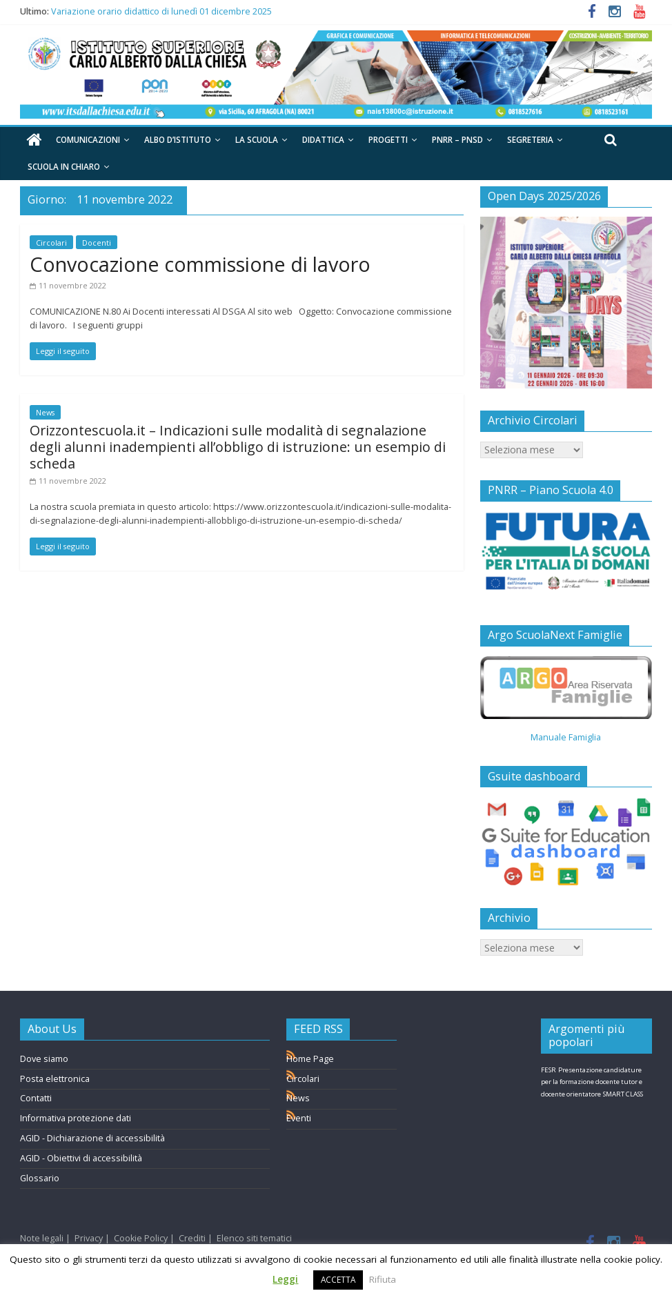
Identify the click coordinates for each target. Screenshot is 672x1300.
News (45, 412)
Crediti (192, 1238)
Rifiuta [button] (382, 1279)
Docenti (96, 242)
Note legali (41, 1238)
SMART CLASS (623, 1094)
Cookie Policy (141, 1238)
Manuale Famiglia (566, 737)
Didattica (323, 139)
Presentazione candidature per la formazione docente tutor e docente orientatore (591, 1082)
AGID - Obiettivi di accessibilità (81, 1158)
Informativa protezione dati (75, 1118)
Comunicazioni (88, 139)
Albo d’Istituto (177, 139)
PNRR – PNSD (457, 139)
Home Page (310, 1059)
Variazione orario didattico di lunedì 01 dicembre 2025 (161, 11)
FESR (548, 1069)
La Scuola (256, 139)
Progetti (388, 139)
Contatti (36, 1098)
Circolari (51, 242)
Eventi (298, 1118)
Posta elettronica (55, 1079)
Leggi (285, 1279)
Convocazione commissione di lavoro (200, 263)
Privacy (89, 1238)
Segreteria (530, 139)
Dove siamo (44, 1059)
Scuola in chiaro (64, 166)
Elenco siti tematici (254, 1238)
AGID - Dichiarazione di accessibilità (92, 1138)
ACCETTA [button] (338, 1279)
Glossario (39, 1178)
